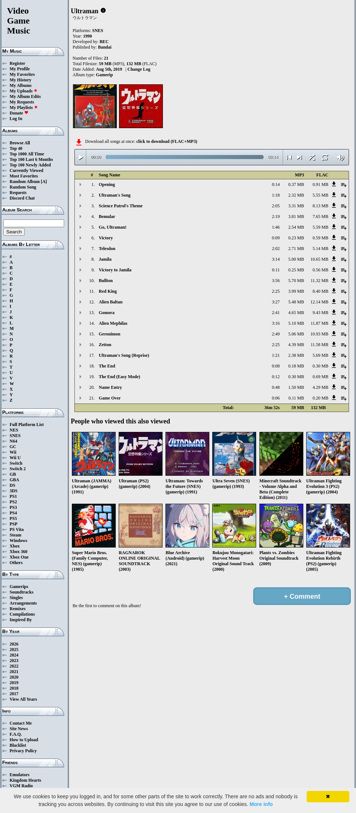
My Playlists (24, 107)
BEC (104, 41)
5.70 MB (296, 280)
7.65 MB (320, 216)
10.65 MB (319, 259)
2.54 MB (296, 227)
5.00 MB (296, 259)
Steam (15, 535)
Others (16, 562)
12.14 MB (319, 302)
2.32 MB (296, 195)
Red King (108, 291)
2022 (14, 666)
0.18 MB (296, 366)
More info (261, 804)
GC (13, 446)
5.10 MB (296, 323)
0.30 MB (320, 366)
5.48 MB (296, 302)
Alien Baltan (110, 302)
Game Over (110, 398)
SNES (15, 435)
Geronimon (109, 334)
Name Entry (110, 387)
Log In (16, 118)
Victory (106, 237)
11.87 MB (319, 323)
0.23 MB (296, 237)
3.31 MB (296, 205)
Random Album (25, 181)
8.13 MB (320, 205)
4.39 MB (296, 344)
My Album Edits (25, 96)
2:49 (276, 334)
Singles (16, 597)
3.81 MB (296, 216)
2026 (14, 644)
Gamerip (104, 74)
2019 (14, 682)
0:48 (276, 387)
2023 (14, 660)
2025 (14, 649)
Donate (19, 113)
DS (12, 485)
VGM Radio (21, 785)
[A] (44, 181)
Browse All (20, 142)
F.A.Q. (16, 734)
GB (13, 474)
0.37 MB (296, 184)
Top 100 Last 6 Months (31, 159)
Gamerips (19, 586)
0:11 (276, 269)
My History (20, 79)
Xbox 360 (18, 551)
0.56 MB (320, 269)
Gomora (107, 312)
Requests (18, 192)
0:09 (276, 237)
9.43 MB (320, 312)
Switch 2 (18, 468)
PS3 (13, 507)
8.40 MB (320, 291)
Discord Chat (22, 198)
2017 (14, 693)
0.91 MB (320, 184)
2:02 (276, 248)
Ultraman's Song (114, 195)
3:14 (276, 259)
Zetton (105, 344)
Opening (107, 184)
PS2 (13, 501)
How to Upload (24, 739)
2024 (14, 655)
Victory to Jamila (115, 269)
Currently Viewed (26, 170)
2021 (14, 671)
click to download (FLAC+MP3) (166, 141)
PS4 (13, 512)
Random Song (23, 187)
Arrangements (23, 603)
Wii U (15, 457)
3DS (13, 490)
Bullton (106, 280)
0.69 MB (320, 376)
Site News (19, 728)
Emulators (19, 774)
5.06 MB (296, 334)
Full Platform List (27, 424)
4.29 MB (320, 387)
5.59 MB (320, 227)
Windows (18, 540)
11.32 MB (319, 280)
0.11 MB (296, 398)
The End (107, 366)
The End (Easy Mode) (119, 376)
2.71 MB (296, 248)
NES (14, 430)
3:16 (276, 323)
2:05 (276, 205)
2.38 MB (296, 355)
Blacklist (18, 745)
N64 (13, 441)
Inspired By (21, 619)
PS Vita (17, 529)
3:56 (276, 280)
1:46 (276, 227)
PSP (13, 524)
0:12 (276, 376)
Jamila (105, 259)
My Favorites (22, 74)
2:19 (276, 216)
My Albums (21, 85)
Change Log (139, 69)
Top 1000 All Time (27, 153)
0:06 (276, 398)
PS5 (13, 518)
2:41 (276, 312)
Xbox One (19, 557)
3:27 (276, 302)
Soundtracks (22, 592)
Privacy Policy (23, 750)
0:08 (276, 366)
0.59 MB (320, 237)
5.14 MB (320, 248)
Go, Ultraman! (112, 227)
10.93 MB (319, 334)
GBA (14, 479)
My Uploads (24, 91)
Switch (16, 463)
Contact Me (21, 723)
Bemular (107, 216)
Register (17, 63)
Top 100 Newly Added (30, 165)
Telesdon (107, 248)
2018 (14, 688)
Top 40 (16, 148)
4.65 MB (296, 312)
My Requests (22, 102)
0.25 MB (296, 269)
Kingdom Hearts (25, 780)
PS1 (13, 496)
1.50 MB (296, 387)
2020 (14, 677)
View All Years (23, 699)
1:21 (276, 355)
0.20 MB (320, 398)
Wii (13, 452)
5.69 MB (320, 355)
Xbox (15, 546)
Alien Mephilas (113, 323)
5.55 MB (320, 195)
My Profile (20, 68)
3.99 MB (296, 291)
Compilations (22, 614)
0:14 (276, 184)
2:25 (276, 291)
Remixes (17, 608)
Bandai (105, 47)
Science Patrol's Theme (121, 205)
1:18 (276, 195)
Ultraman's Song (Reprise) (124, 355)
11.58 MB (319, 344)
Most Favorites (24, 176)
